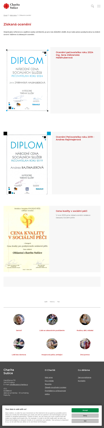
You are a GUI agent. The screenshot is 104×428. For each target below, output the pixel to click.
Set (85, 421)
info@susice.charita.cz (19, 384)
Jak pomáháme (84, 377)
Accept (85, 410)
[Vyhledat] (92, 6)
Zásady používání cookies (55, 387)
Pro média (49, 381)
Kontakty (81, 381)
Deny (85, 415)
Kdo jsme (13, 15)
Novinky (48, 384)
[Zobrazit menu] (98, 6)
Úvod (5, 15)
